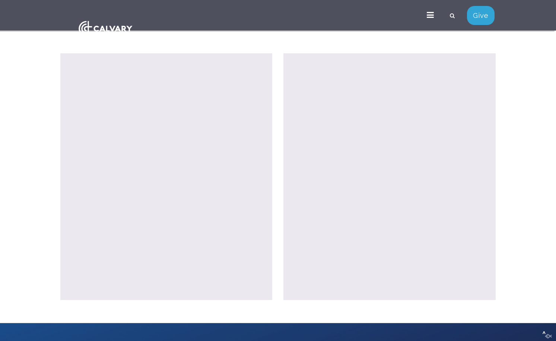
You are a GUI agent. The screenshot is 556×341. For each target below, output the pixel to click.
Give (481, 15)
